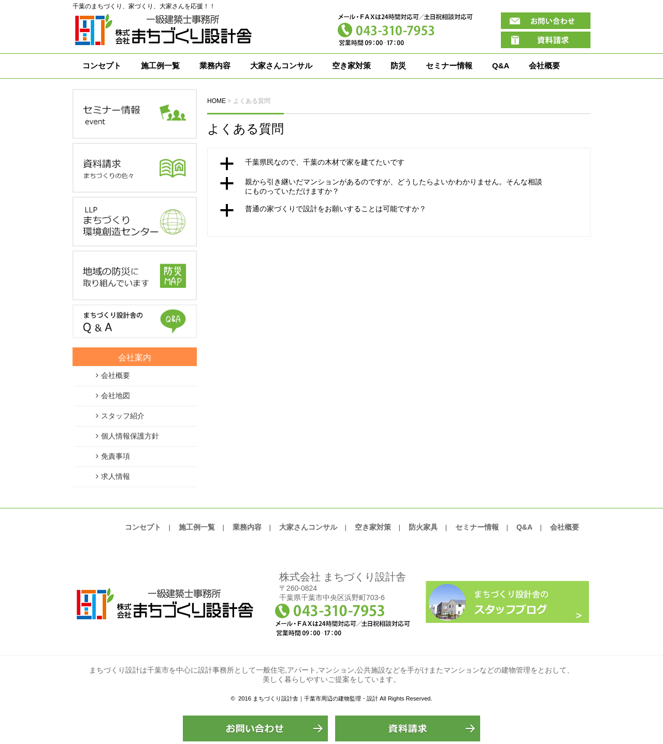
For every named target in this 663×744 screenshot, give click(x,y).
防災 (398, 65)
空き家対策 (351, 65)
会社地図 (115, 395)
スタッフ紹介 (123, 416)
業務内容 (214, 65)
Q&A (500, 65)
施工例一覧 (160, 65)
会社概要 (544, 65)
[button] (399, 163)
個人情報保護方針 (130, 436)
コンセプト (101, 65)
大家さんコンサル (281, 65)
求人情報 (115, 476)
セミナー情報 (449, 65)
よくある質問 (245, 129)
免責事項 (115, 456)
